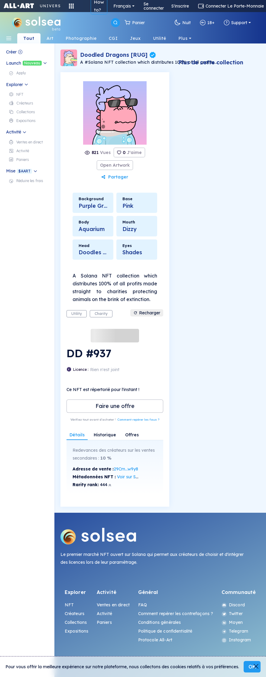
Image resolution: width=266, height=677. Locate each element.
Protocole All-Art (155, 640)
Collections (76, 622)
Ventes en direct (113, 605)
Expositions (77, 631)
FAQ (142, 605)
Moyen (232, 622)
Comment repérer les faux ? (138, 420)
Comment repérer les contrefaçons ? (175, 613)
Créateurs (74, 613)
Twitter (232, 613)
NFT (69, 605)
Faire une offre (115, 406)
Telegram (235, 631)
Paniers (104, 622)
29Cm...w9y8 (126, 469)
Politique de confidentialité (165, 631)
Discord (233, 604)
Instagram (236, 639)
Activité (104, 613)
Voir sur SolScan (133, 477)
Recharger (146, 313)
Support (235, 23)
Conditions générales (159, 622)
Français (122, 6)
